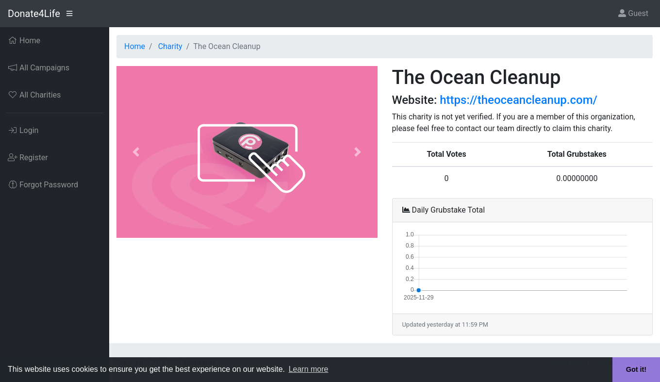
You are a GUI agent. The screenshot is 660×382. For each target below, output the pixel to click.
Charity (170, 46)
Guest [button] (633, 13)
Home (134, 46)
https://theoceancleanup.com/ (518, 100)
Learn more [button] (309, 369)
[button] (136, 152)
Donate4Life (34, 13)
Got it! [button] (636, 369)
